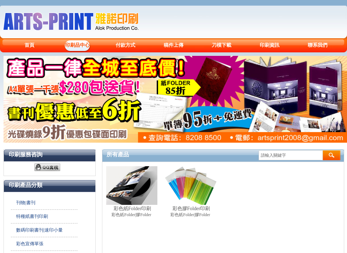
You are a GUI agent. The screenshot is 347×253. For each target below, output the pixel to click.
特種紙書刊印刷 (32, 216)
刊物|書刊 (25, 202)
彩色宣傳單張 (29, 243)
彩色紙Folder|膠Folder (131, 214)
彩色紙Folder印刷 (132, 208)
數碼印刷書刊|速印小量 (39, 230)
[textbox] (291, 155)
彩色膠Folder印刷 (191, 208)
